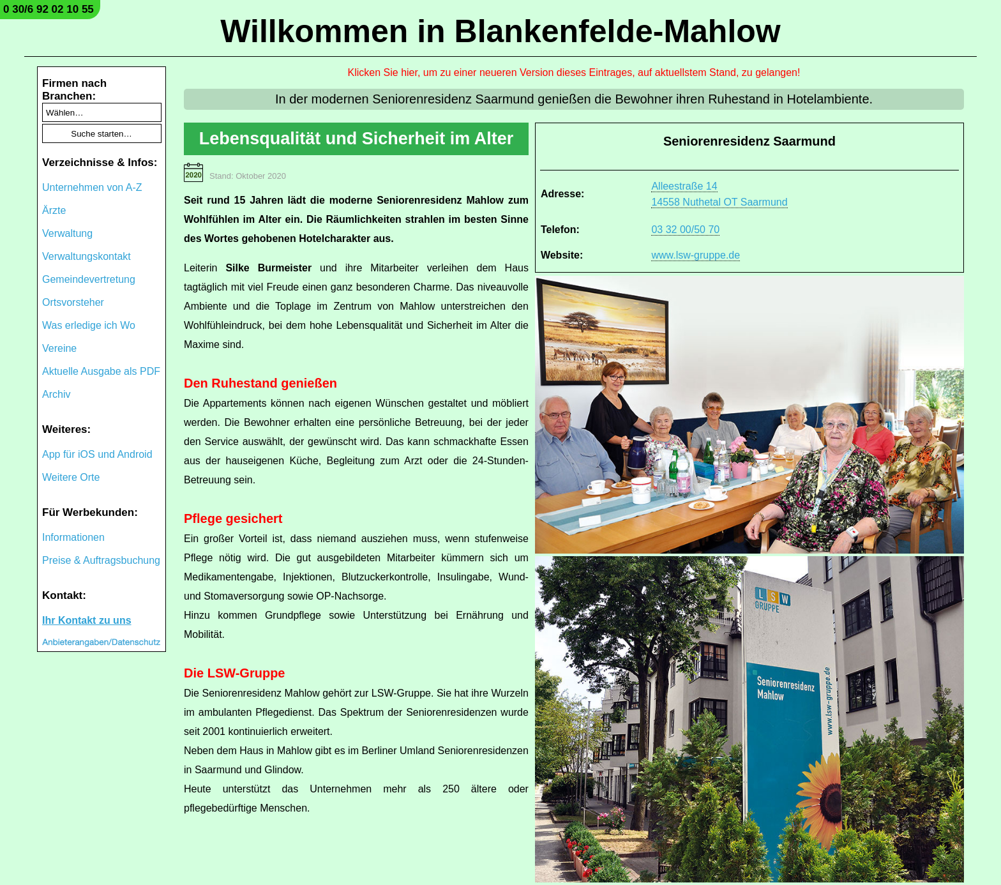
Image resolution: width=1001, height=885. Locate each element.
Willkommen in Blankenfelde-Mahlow (500, 31)
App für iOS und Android (97, 454)
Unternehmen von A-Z (92, 187)
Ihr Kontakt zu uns (87, 620)
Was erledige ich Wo (88, 325)
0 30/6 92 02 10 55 (48, 9)
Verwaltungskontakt (86, 256)
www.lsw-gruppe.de (695, 255)
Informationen (73, 537)
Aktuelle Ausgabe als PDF (101, 371)
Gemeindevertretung (88, 279)
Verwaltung (67, 233)
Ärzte (54, 210)
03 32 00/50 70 (685, 229)
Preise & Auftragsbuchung (101, 560)
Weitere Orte (71, 477)
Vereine (59, 348)
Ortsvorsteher (73, 302)
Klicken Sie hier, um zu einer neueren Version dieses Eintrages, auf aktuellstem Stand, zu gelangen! (574, 72)
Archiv (56, 394)
